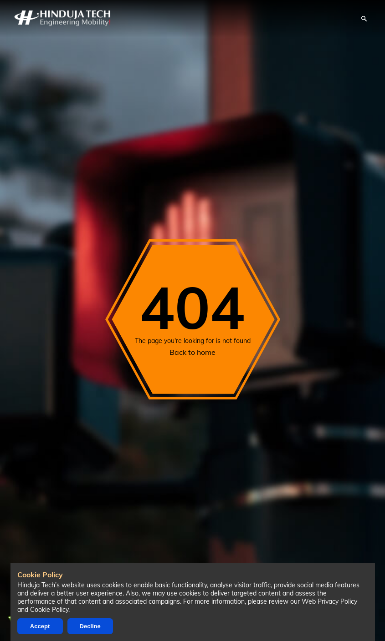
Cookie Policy (49, 610)
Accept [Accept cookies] (40, 626)
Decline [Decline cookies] (90, 626)
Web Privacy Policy (329, 601)
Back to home (192, 352)
